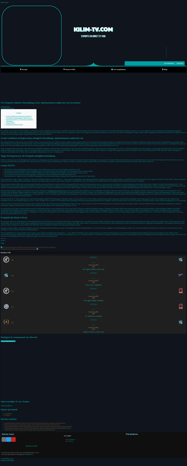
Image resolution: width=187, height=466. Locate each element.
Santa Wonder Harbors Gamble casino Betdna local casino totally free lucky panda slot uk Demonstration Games (38, 426)
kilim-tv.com (4, 2)
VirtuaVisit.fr (29, 454)
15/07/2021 (93, 304)
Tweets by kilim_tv (6, 405)
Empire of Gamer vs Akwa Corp (93, 332)
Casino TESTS (10, 123)
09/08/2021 (93, 257)
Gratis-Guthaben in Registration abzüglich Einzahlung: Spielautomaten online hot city (19, 117)
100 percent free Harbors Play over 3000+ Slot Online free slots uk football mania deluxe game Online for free (37, 428)
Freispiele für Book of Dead (14, 124)
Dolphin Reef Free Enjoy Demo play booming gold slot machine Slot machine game (29, 430)
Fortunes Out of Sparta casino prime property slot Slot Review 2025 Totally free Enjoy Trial (32, 424)
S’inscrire (180, 63)
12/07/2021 (93, 320)
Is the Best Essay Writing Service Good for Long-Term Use (19, 249)
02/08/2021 (93, 273)
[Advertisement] (93, 87)
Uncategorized (5, 106)
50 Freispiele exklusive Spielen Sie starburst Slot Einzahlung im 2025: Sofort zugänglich (28, 247)
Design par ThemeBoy (7, 460)
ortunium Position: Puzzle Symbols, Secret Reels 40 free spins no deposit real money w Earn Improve (34, 423)
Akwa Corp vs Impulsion (93, 285)
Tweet (2, 243)
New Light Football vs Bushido (93, 300)
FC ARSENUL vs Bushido (93, 316)
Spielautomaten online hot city (57, 190)
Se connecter (169, 63)
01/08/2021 (93, 288)
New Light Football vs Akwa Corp (93, 269)
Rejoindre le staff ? (32, 446)
